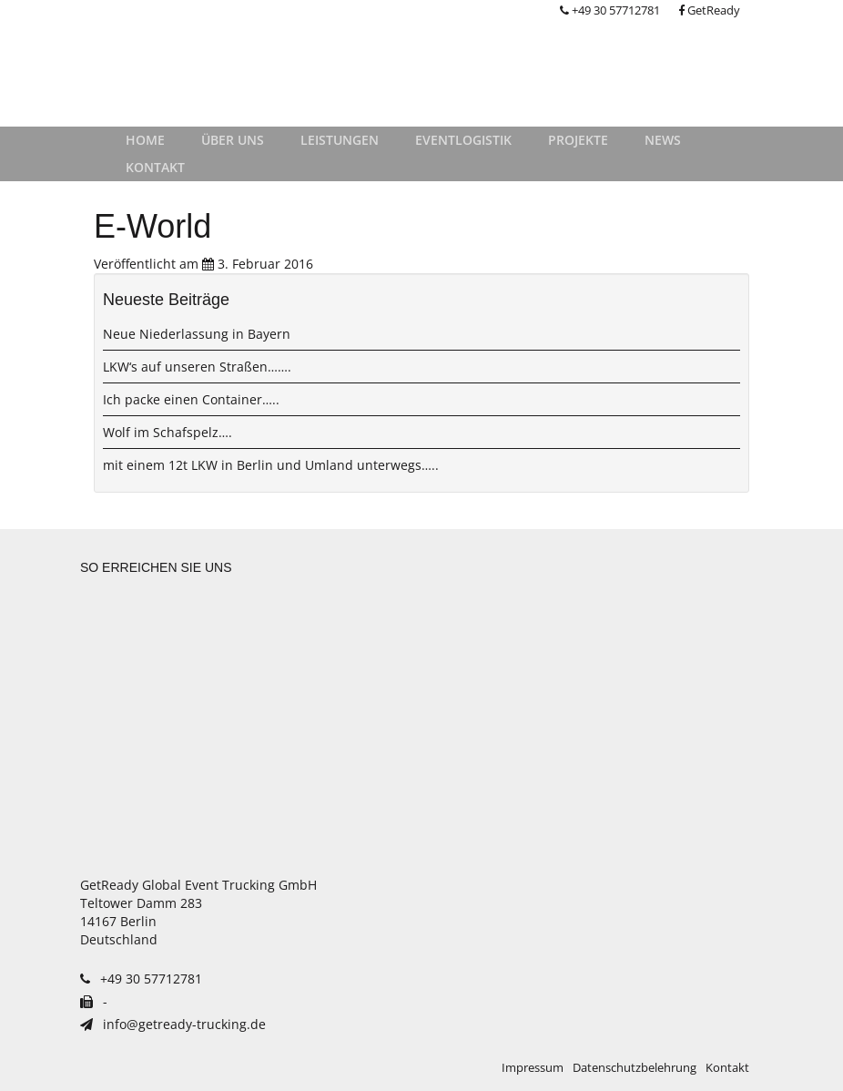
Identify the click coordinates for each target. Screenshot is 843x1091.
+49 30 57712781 (610, 10)
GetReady (709, 10)
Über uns (232, 139)
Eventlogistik (463, 139)
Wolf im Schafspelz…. (167, 432)
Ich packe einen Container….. (191, 399)
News (663, 139)
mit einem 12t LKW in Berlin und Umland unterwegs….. (271, 465)
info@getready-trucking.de (173, 1024)
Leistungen (339, 139)
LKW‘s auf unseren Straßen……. (197, 366)
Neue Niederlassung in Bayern (196, 333)
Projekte (578, 139)
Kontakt (155, 167)
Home (145, 139)
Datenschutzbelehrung (634, 1068)
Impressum (533, 1068)
